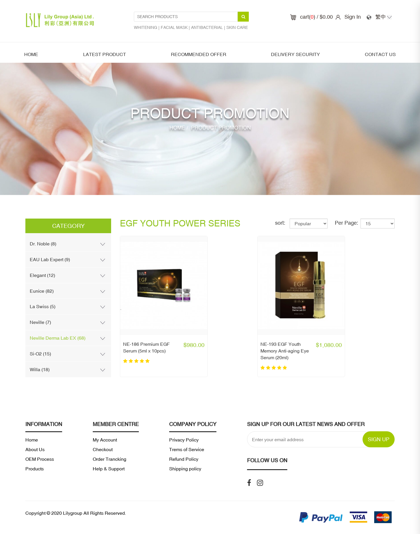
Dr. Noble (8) (43, 243)
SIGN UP (378, 439)
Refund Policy (183, 459)
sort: (280, 223)
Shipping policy (185, 468)
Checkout (103, 449)
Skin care (237, 27)
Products (34, 468)
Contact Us (380, 54)
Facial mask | (176, 27)
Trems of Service (186, 449)
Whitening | (147, 27)
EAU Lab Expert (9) (50, 259)
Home (31, 54)
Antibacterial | (208, 27)
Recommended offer (198, 54)
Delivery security (295, 54)
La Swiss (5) (42, 306)
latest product (104, 54)
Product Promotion (220, 128)
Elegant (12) (42, 275)
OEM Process (39, 459)
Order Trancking (109, 459)
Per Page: (346, 223)
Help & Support (109, 468)
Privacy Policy (184, 439)
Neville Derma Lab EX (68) (57, 338)
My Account (105, 439)
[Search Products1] (186, 17)
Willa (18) (40, 369)
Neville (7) (40, 322)
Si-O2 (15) (40, 353)
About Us (35, 449)
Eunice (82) (42, 291)
